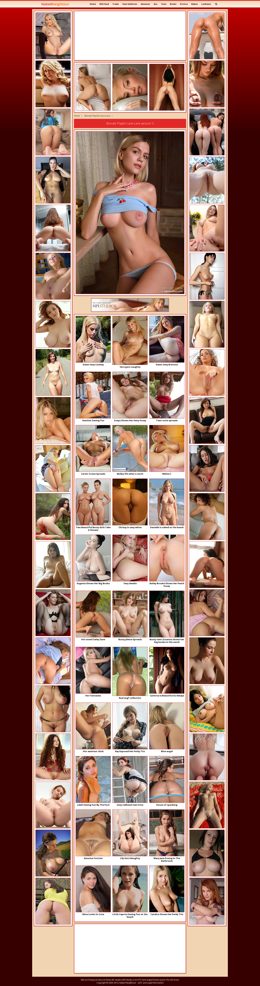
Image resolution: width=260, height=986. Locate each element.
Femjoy (91, 979)
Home (93, 4)
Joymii (162, 979)
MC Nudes (116, 979)
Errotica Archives (103, 979)
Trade (115, 4)
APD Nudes (127, 979)
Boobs (173, 4)
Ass (155, 4)
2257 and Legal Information (151, 982)
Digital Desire (153, 979)
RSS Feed (104, 4)
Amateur (145, 4)
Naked (55, 4)
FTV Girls (142, 979)
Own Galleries (129, 4)
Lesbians (206, 4)
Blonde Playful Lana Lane (97, 115)
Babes (194, 4)
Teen (163, 4)
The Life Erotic (172, 979)
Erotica (184, 4)
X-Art (135, 979)
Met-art (84, 979)
